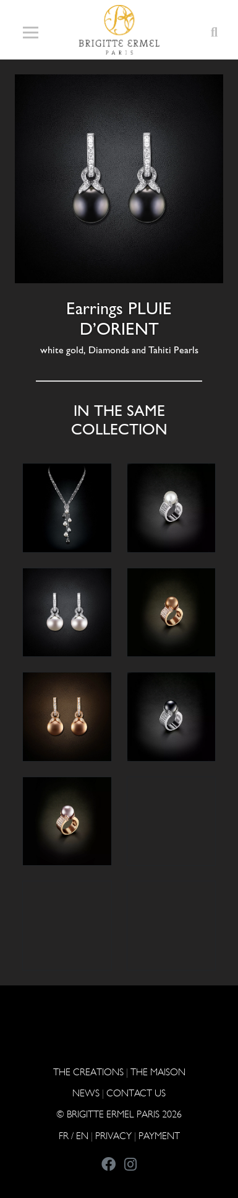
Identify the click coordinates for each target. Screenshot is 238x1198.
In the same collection (119, 419)
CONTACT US (136, 1092)
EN (82, 1135)
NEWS (86, 1092)
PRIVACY (113, 1135)
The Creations (88, 1071)
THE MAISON (157, 1071)
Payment (159, 1135)
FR (64, 1135)
